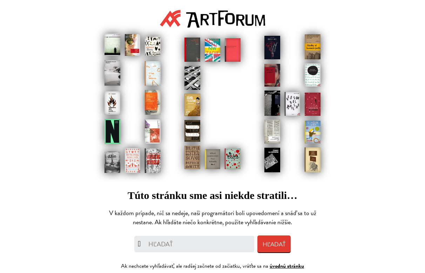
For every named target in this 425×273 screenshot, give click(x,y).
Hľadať (274, 244)
